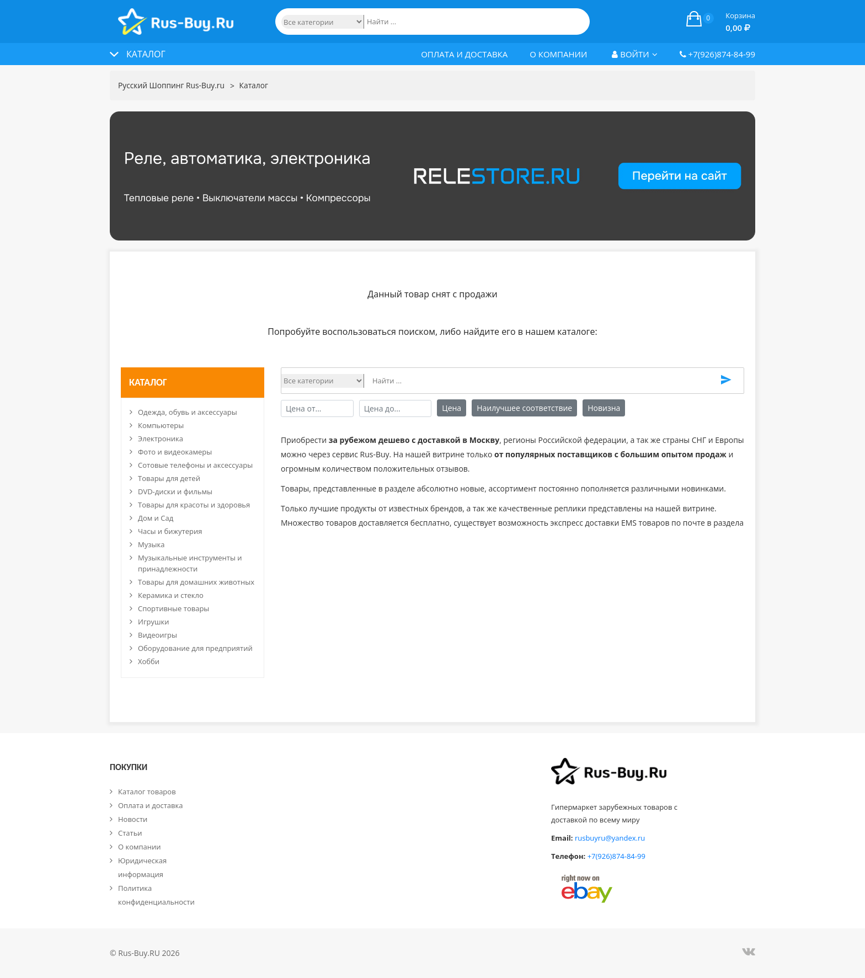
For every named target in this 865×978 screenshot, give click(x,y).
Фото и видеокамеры (175, 452)
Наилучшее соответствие (524, 408)
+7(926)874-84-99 (717, 54)
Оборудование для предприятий (195, 648)
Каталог (255, 86)
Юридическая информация (142, 867)
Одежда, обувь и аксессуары (187, 412)
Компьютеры (161, 425)
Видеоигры (157, 635)
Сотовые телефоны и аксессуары (195, 465)
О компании (558, 54)
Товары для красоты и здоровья (194, 505)
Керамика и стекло (171, 595)
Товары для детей (169, 478)
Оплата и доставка (464, 54)
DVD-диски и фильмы (175, 491)
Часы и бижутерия (170, 531)
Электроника (160, 438)
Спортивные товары (173, 608)
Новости (132, 819)
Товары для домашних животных (196, 582)
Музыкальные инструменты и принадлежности (190, 563)
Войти (634, 54)
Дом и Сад (155, 518)
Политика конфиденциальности (156, 895)
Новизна (604, 408)
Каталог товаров (147, 792)
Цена (451, 408)
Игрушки (153, 622)
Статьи (130, 833)
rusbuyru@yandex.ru (610, 838)
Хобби (148, 661)
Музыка (151, 544)
